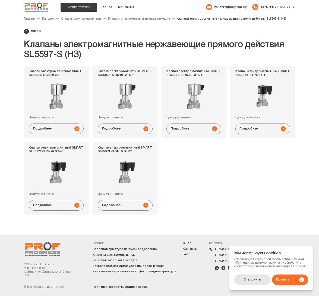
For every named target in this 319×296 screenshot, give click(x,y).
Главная (30, 19)
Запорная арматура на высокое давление (125, 249)
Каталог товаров (79, 7)
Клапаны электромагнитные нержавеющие (139, 19)
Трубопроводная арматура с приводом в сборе (129, 266)
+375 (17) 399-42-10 (227, 255)
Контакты (126, 7)
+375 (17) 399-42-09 (227, 261)
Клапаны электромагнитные (81, 19)
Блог (186, 254)
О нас (107, 7)
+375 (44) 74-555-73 (227, 249)
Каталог (48, 19)
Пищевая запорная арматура (115, 260)
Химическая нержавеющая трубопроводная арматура (134, 271)
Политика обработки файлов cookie (120, 287)
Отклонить (252, 279)
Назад (32, 31)
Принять (290, 279)
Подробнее (56, 128)
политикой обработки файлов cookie (281, 266)
